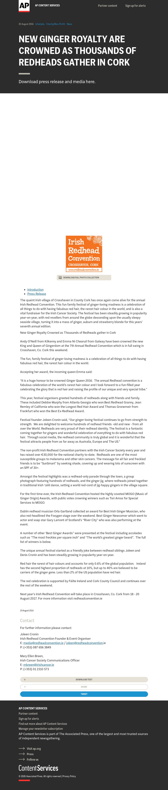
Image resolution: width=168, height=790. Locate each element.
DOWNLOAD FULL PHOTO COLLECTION (81, 277)
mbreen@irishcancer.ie (38, 665)
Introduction (35, 290)
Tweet (84, 694)
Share (84, 686)
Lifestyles (39, 24)
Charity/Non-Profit (55, 24)
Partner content (107, 6)
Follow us (32, 759)
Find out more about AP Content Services (43, 724)
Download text (84, 679)
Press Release (36, 294)
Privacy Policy (69, 776)
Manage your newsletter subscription (41, 729)
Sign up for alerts (135, 6)
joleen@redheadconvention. (84, 643)
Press (30, 754)
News (69, 24)
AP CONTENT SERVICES (33, 708)
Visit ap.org (34, 748)
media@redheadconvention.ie (43, 643)
